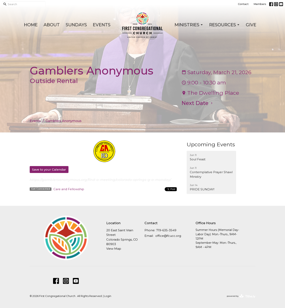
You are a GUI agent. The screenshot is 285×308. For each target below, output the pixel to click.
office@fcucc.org (168, 236)
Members (260, 4)
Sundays (76, 24)
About (52, 24)
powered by (241, 296)
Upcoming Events (211, 144)
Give (251, 24)
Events (101, 24)
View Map (113, 248)
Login (107, 296)
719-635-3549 (166, 230)
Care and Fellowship (68, 189)
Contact (243, 4)
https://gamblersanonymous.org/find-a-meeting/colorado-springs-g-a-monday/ (100, 180)
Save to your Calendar (49, 169)
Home (31, 24)
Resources (224, 24)
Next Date (197, 103)
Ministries (189, 24)
